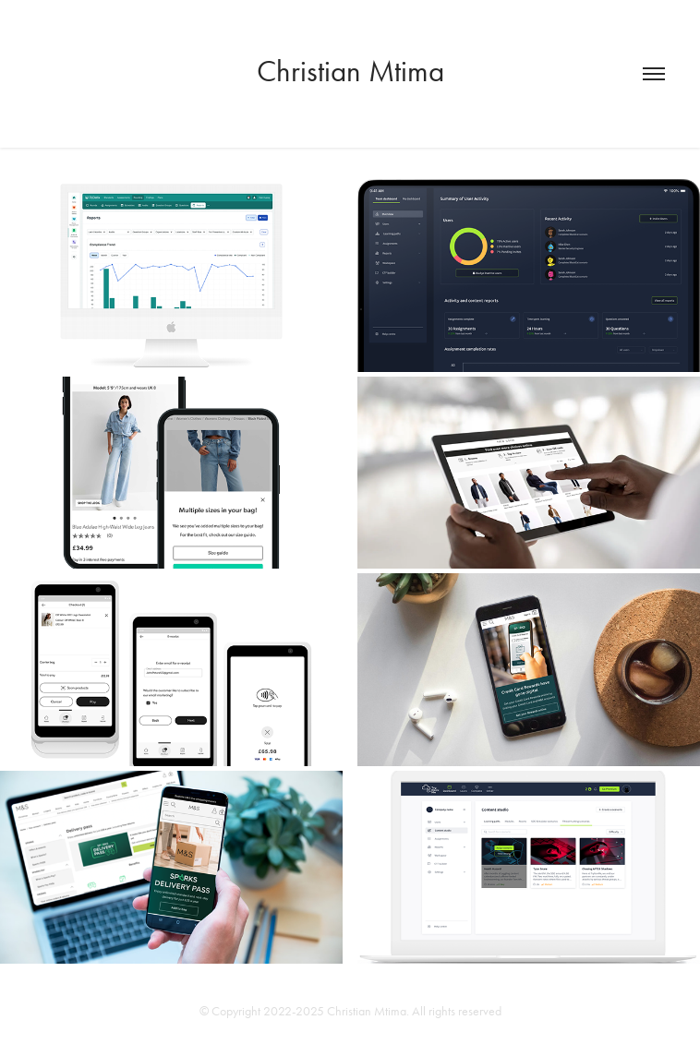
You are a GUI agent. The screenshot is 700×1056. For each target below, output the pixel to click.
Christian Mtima (350, 71)
